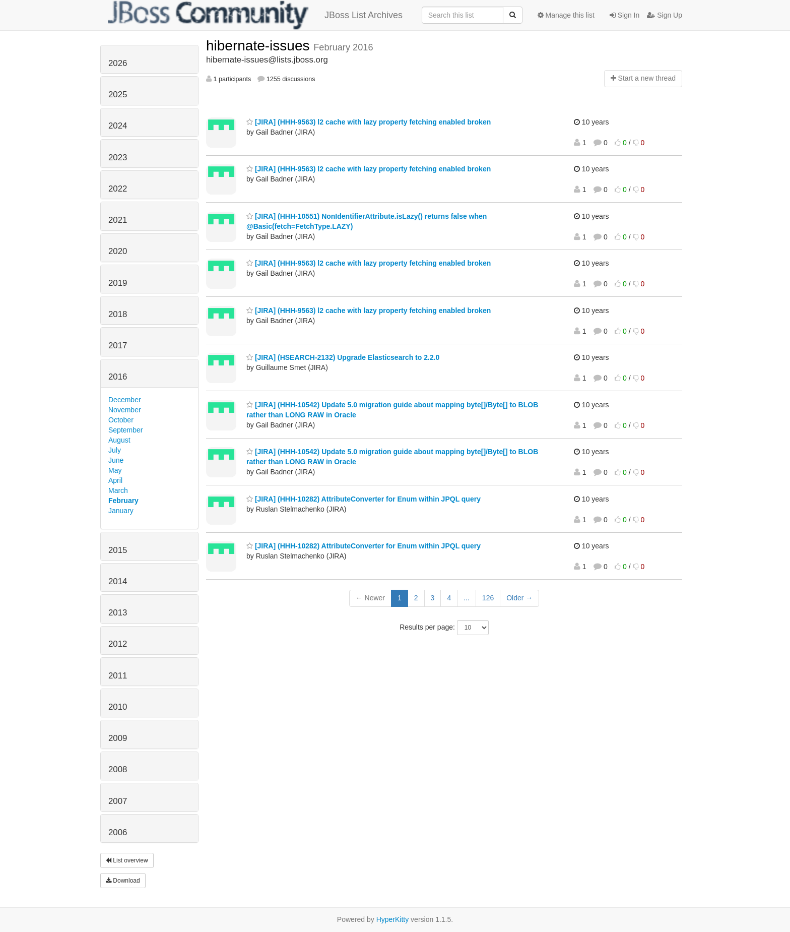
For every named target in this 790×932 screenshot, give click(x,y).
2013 (117, 612)
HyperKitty (392, 919)
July (114, 450)
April (115, 480)
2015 (117, 550)
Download (123, 880)
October (121, 420)
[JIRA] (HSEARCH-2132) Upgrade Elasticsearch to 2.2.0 (342, 357)
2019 (117, 283)
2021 (117, 220)
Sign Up (664, 15)
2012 (117, 644)
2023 (117, 157)
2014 (117, 581)
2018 (117, 314)
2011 (117, 675)
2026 (117, 63)
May (114, 470)
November (124, 410)
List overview (127, 860)
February (123, 500)
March (118, 490)
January (121, 511)
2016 (117, 377)
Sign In (624, 15)
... (467, 598)
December (124, 400)
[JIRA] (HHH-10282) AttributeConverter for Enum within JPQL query (363, 499)
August (119, 440)
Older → (519, 598)
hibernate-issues (259, 45)
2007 (117, 801)
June (115, 460)
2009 (117, 738)
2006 (117, 832)
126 (488, 598)
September (125, 430)
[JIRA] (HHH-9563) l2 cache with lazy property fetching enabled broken (368, 122)
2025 (117, 94)
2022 (117, 189)
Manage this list (566, 15)
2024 (117, 126)
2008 (117, 769)
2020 (117, 251)
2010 (117, 707)
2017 (117, 345)
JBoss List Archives (255, 15)
